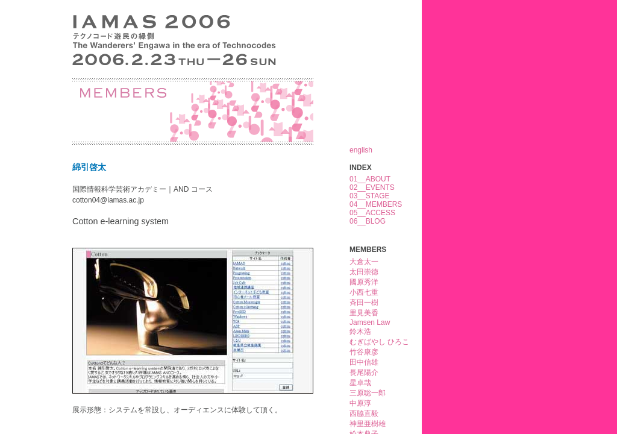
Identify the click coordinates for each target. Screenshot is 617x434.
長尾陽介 (363, 372)
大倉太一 (363, 261)
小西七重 (363, 292)
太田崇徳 (363, 272)
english (360, 150)
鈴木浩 (360, 331)
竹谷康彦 (363, 352)
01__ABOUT (369, 179)
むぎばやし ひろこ (379, 342)
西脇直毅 (363, 413)
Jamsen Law (369, 322)
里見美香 (363, 313)
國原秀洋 (363, 282)
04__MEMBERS (375, 204)
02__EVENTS (372, 187)
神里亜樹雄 (367, 424)
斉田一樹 (363, 302)
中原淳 (360, 403)
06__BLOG (367, 221)
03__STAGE (369, 196)
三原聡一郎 (367, 393)
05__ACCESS (372, 213)
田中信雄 (363, 362)
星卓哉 (360, 383)
